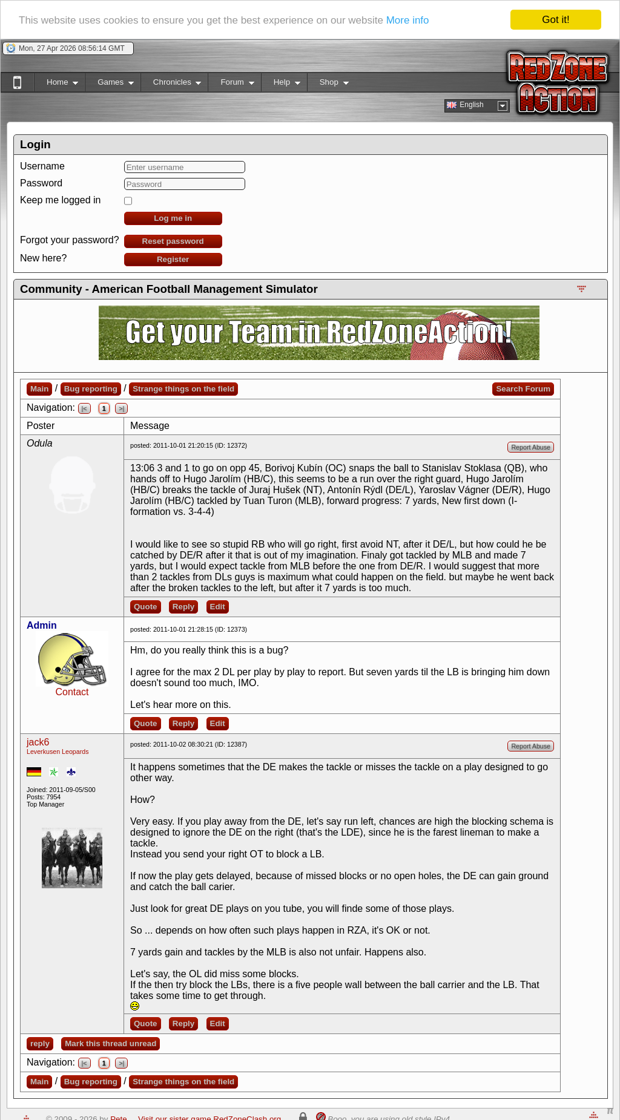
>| (121, 408)
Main (39, 388)
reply (40, 1043)
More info (407, 20)
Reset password (173, 241)
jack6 (38, 742)
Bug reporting (90, 388)
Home (56, 84)
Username (42, 166)
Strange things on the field (183, 388)
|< (84, 408)
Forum (231, 84)
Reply (183, 606)
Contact (71, 692)
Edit (217, 606)
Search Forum (523, 388)
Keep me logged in (60, 200)
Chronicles (171, 84)
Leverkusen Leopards (58, 751)
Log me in (173, 218)
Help (280, 84)
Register (173, 259)
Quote (145, 606)
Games (109, 84)
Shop (328, 84)
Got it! (555, 19)
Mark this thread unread (110, 1043)
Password (41, 183)
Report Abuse (530, 447)
